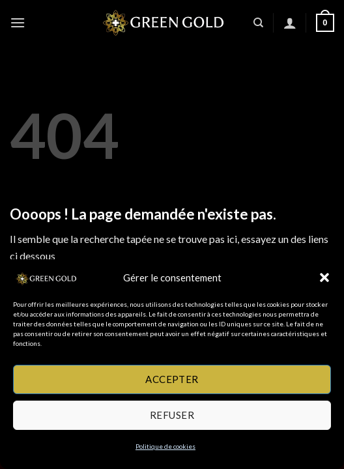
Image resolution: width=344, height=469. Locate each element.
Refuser (172, 415)
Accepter (172, 379)
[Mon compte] (289, 22)
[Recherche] (258, 22)
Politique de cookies (165, 446)
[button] (324, 277)
